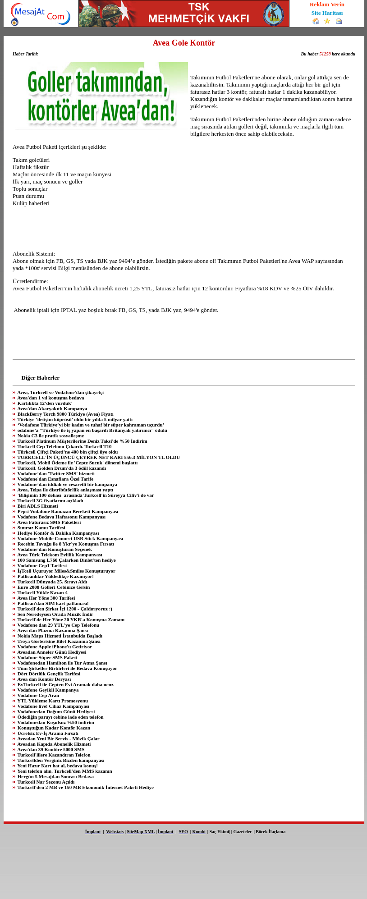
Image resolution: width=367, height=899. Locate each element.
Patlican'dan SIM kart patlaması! (52, 603)
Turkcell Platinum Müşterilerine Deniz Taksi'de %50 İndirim (81, 441)
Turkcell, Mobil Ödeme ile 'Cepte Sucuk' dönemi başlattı (77, 462)
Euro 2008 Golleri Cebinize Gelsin (53, 587)
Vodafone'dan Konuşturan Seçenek (54, 549)
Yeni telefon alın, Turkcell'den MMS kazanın (64, 771)
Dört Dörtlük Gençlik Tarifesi (48, 673)
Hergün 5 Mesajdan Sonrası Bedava (55, 776)
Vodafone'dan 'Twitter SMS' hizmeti (55, 473)
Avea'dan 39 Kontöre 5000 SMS (50, 749)
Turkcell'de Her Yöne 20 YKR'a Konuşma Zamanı (70, 619)
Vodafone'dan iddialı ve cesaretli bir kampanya (66, 484)
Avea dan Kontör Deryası (43, 679)
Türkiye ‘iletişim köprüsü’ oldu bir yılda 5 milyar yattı (74, 419)
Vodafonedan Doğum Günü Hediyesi (55, 711)
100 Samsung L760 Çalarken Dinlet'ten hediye (66, 560)
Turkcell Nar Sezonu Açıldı (45, 781)
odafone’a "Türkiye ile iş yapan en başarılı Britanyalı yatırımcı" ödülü (91, 430)
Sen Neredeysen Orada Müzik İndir (54, 614)
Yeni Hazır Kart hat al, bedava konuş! (57, 765)
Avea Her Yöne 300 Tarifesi (45, 598)
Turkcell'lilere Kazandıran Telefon (53, 754)
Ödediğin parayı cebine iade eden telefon (60, 717)
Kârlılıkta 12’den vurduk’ (44, 403)
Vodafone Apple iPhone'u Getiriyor (54, 646)
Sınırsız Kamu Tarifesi (40, 527)
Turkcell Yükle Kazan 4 (42, 592)
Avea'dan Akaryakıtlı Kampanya (51, 408)
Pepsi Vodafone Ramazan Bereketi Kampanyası (67, 511)
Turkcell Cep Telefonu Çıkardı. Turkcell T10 (64, 446)
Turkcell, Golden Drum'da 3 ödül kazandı (61, 468)
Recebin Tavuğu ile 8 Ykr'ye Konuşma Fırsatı (65, 543)
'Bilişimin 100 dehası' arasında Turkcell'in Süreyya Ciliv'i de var (85, 495)
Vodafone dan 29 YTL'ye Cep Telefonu (57, 625)
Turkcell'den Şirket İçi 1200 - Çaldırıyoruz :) (64, 608)
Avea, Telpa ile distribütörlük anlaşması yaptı (64, 489)
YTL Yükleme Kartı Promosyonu (52, 700)
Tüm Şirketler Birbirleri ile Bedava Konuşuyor (66, 668)
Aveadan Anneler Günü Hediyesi (51, 652)
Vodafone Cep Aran (37, 695)
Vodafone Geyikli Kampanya (47, 690)
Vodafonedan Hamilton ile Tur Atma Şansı (61, 662)
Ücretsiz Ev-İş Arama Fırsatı (47, 733)
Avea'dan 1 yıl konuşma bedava (50, 397)
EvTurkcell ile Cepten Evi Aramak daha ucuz (65, 684)
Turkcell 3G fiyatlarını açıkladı (49, 500)
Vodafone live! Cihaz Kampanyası (52, 706)
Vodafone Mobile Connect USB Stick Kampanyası (69, 538)
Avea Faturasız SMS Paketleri (48, 522)
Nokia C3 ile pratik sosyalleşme (50, 435)
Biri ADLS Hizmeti (37, 506)
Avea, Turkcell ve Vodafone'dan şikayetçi (60, 392)
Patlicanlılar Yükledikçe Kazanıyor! (55, 576)
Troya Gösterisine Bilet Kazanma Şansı (58, 641)
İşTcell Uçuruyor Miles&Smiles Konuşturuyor (65, 570)
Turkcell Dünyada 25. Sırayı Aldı (51, 581)
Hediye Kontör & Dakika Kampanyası (57, 533)
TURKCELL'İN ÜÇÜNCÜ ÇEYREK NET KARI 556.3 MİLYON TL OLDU (98, 457)
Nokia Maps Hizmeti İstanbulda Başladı (59, 635)
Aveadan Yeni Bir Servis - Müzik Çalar (58, 738)
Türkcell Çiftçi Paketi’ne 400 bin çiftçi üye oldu (67, 451)
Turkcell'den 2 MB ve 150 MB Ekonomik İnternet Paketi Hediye (85, 787)
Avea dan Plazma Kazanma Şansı (52, 630)
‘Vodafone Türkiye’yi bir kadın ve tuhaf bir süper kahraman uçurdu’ (90, 424)
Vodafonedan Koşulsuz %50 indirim (55, 722)
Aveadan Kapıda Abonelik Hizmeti (53, 744)
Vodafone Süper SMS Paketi (47, 657)
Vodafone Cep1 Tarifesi (41, 565)
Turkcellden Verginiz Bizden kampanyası (60, 760)
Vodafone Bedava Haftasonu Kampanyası (61, 516)
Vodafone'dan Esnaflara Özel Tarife (54, 479)
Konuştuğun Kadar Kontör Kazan (53, 727)
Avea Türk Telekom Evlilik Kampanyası (59, 554)
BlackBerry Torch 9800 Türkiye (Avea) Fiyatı (65, 414)
